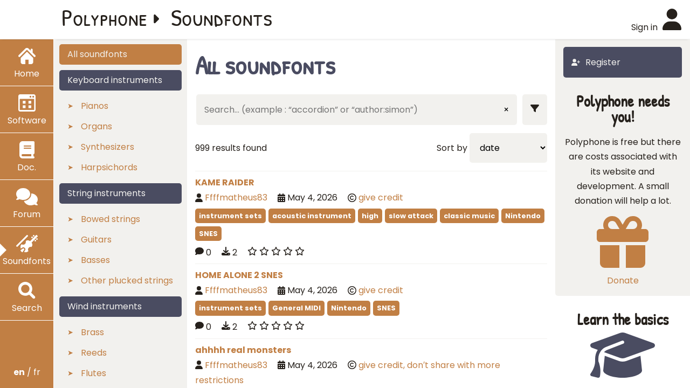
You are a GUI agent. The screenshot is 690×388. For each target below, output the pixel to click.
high (370, 215)
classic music (469, 215)
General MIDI (296, 308)
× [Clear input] (506, 109)
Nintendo (523, 215)
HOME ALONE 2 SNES (239, 275)
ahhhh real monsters (243, 350)
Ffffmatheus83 (236, 197)
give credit (380, 197)
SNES (208, 233)
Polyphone (104, 17)
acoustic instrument (311, 215)
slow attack (411, 215)
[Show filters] (534, 109)
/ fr (26, 372)
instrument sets (230, 215)
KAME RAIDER (224, 182)
